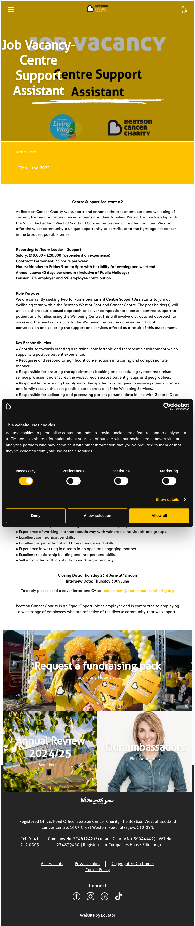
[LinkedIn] (104, 897)
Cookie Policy (97, 869)
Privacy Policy (87, 863)
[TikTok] (118, 897)
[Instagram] (90, 897)
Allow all (159, 515)
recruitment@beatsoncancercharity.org (138, 591)
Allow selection (97, 515)
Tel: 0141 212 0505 (29, 841)
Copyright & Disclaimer (133, 863)
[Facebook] (76, 897)
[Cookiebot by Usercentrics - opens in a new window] (167, 406)
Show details (168, 499)
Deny (35, 515)
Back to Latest (26, 152)
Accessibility (52, 863)
